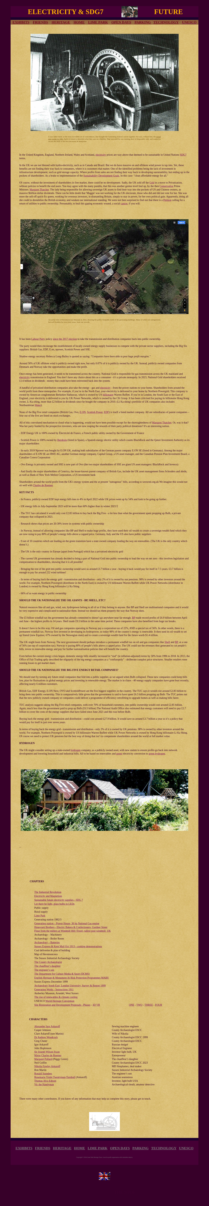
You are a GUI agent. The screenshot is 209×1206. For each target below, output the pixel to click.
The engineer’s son (44, 969)
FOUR (158, 1004)
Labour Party (38, 339)
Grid (151, 182)
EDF (106, 412)
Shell (167, 642)
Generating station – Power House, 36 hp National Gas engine (66, 923)
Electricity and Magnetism (48, 896)
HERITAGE (61, 22)
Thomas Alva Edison (45, 1080)
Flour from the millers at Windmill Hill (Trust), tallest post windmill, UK (72, 930)
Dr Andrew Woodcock (46, 1037)
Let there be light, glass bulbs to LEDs (54, 903)
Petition (167, 200)
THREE (148, 1004)
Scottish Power (95, 412)
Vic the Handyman (44, 1084)
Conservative (166, 186)
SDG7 (183, 154)
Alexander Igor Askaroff (47, 1026)
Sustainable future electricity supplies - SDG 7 (58, 900)
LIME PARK (98, 22)
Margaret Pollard (43, 1059)
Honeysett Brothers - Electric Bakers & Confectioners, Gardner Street (70, 927)
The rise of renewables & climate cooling (56, 997)
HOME (79, 22)
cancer (124, 203)
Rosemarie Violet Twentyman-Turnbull (54, 1077)
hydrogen (76, 750)
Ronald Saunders (43, 1073)
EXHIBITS (24, 1148)
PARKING (143, 22)
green (119, 753)
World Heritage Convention (59, 1001)
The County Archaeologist (48, 962)
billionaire (108, 394)
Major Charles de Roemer (47, 1055)
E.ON (83, 412)
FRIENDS (40, 22)
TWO (139, 1004)
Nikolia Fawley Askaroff (47, 1066)
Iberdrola (62, 440)
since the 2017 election (65, 339)
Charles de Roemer (43, 485)
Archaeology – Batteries (47, 942)
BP (133, 617)
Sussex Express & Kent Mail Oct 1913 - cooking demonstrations (68, 946)
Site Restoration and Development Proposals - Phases (62, 1004)
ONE (131, 1004)
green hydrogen (157, 753)
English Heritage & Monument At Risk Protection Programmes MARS (71, 977)
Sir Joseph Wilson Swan (47, 1051)
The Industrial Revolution (47, 892)
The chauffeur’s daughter (47, 966)
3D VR (96, 1004)
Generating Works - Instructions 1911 (54, 989)
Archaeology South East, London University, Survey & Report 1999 (70, 985)
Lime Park (39, 915)
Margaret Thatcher (39, 189)
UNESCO (186, 1148)
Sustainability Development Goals (101, 175)
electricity (101, 154)
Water (38, 405)
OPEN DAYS (121, 22)
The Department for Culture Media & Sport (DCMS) (62, 973)
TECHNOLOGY (166, 22)
